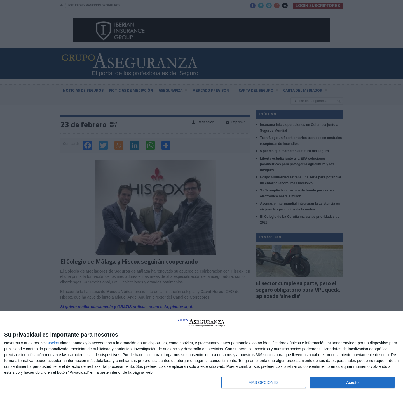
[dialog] (201, 353)
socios (53, 343)
